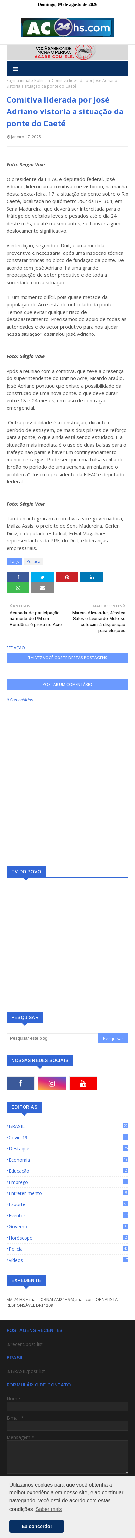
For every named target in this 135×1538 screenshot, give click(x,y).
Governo (68, 1227)
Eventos (68, 1215)
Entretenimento (68, 1193)
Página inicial (18, 80)
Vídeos (68, 1260)
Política (41, 80)
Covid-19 (68, 1137)
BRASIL (68, 1126)
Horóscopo (68, 1238)
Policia (68, 1249)
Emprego (68, 1182)
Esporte (68, 1204)
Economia (68, 1160)
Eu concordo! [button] (37, 1526)
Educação (68, 1171)
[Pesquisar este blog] (52, 1038)
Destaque (68, 1148)
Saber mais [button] (48, 1509)
